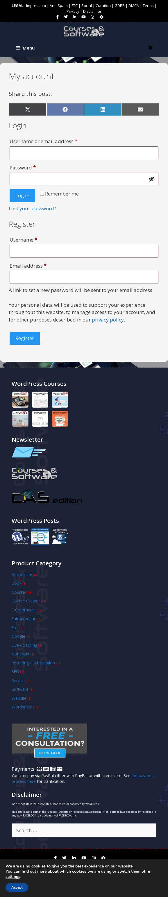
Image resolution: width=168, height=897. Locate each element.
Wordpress (22, 707)
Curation (103, 5)
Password (33, 167)
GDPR (120, 5)
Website (19, 698)
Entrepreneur (23, 618)
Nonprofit (20, 654)
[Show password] (152, 179)
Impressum (36, 5)
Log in (22, 195)
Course (18, 592)
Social (86, 5)
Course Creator (26, 601)
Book (17, 583)
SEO (15, 671)
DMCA (133, 5)
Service (18, 680)
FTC (75, 5)
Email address (38, 265)
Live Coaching (24, 645)
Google (18, 636)
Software (20, 689)
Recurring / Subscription (33, 663)
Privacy (73, 11)
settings (13, 876)
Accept (16, 887)
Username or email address (54, 140)
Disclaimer (92, 11)
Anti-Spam (59, 5)
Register (24, 338)
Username (34, 239)
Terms (148, 5)
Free (16, 627)
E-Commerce (24, 610)
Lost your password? (32, 208)
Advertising (22, 574)
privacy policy (108, 319)
